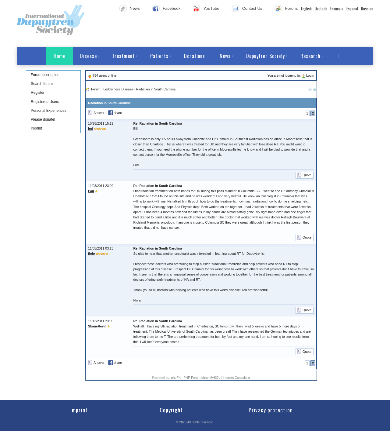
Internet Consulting (236, 377)
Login (310, 75)
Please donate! (43, 119)
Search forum (42, 84)
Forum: (291, 8)
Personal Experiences (48, 110)
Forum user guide (45, 75)
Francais (336, 8)
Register (37, 92)
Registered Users (45, 102)
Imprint (36, 128)
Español (352, 8)
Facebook (172, 8)
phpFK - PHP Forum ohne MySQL (196, 377)
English (306, 8)
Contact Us (252, 8)
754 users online (104, 75)
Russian (367, 8)
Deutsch (321, 8)
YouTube (211, 8)
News (135, 8)
